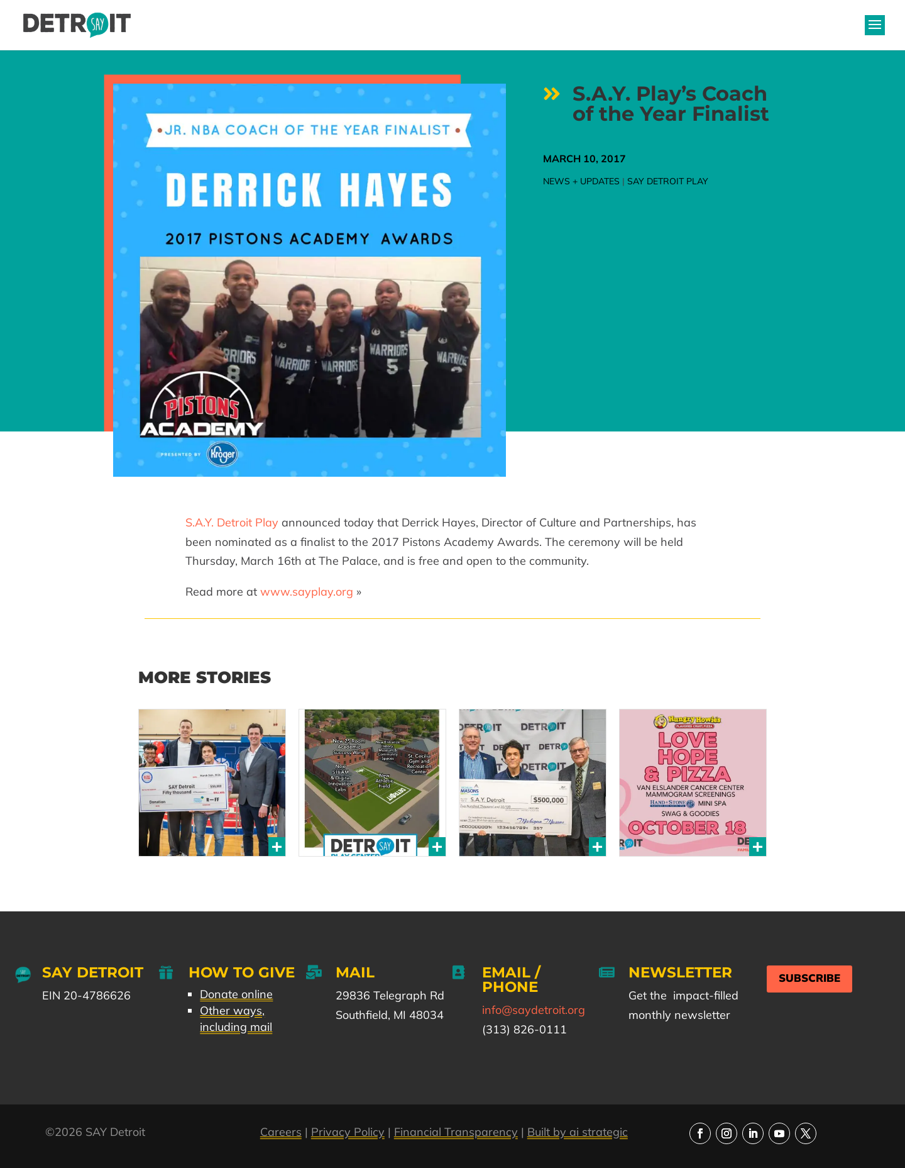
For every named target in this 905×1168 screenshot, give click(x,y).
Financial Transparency (456, 1132)
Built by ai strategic (577, 1132)
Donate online (236, 994)
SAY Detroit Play (667, 181)
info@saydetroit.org (533, 1010)
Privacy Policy (348, 1132)
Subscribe (809, 978)
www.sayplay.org (306, 591)
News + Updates (581, 181)
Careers (281, 1132)
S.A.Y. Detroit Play (231, 522)
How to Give (242, 972)
